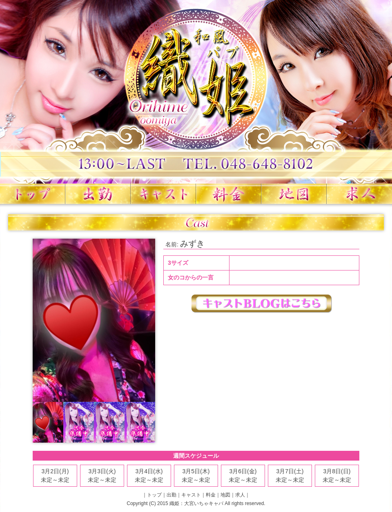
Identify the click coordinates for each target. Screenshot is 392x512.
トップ (32, 194)
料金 (228, 194)
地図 (294, 194)
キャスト (163, 194)
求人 (359, 194)
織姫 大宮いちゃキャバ (196, 92)
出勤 (98, 194)
